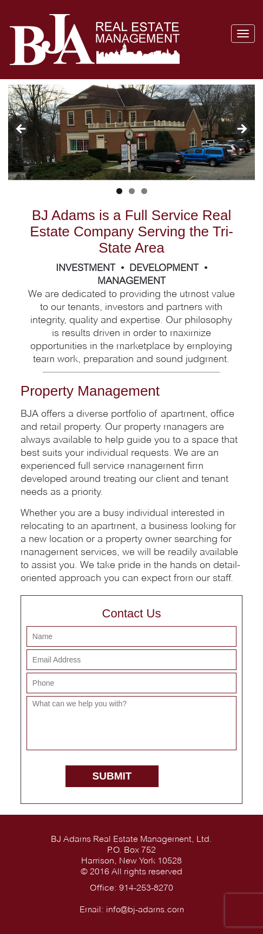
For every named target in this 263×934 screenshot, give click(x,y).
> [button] (241, 129)
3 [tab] (144, 191)
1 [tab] (119, 191)
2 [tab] (132, 191)
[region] (131, 132)
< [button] (22, 129)
